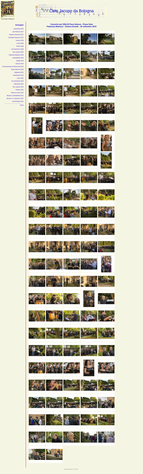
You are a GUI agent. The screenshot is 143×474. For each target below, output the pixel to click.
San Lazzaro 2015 (18, 52)
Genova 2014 (20, 63)
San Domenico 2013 (17, 81)
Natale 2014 (20, 61)
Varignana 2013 (19, 72)
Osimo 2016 (20, 46)
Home (22, 105)
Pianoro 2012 (20, 90)
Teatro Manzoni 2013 (17, 69)
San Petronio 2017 (18, 31)
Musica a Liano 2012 (17, 92)
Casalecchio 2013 (18, 75)
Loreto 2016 (20, 43)
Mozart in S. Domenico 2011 (15, 98)
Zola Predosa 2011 (18, 101)
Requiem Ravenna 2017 (16, 34)
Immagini (19, 25)
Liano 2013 (20, 78)
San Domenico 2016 (17, 49)
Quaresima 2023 (19, 29)
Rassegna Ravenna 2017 (16, 37)
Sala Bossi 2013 (19, 84)
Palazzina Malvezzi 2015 (16, 55)
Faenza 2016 (20, 40)
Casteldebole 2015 (18, 58)
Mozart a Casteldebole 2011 (15, 95)
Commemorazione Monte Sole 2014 (13, 66)
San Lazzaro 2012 (18, 87)
